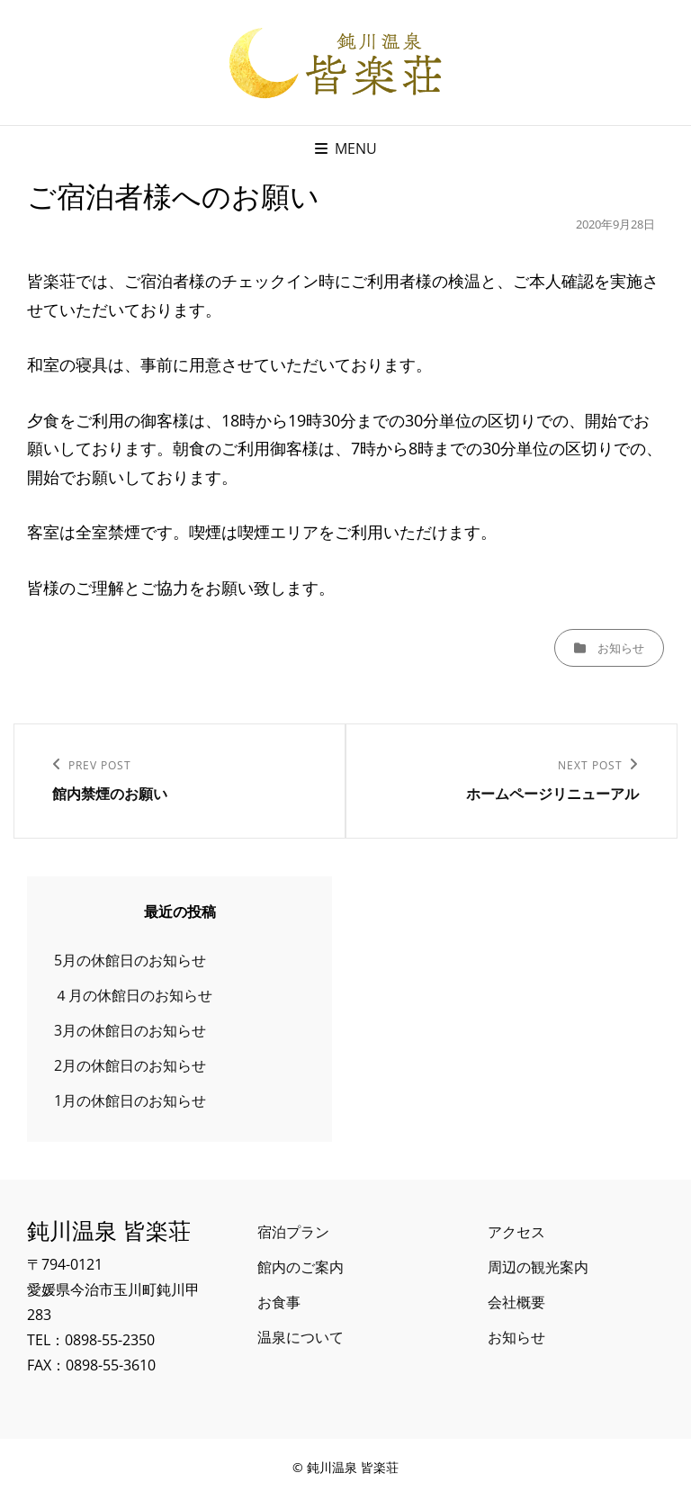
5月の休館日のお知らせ (130, 960)
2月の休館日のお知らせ (130, 1065)
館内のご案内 (300, 1267)
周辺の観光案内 (538, 1267)
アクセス (516, 1232)
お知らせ (620, 648)
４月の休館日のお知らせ (133, 995)
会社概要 (516, 1302)
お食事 (279, 1302)
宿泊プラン (293, 1232)
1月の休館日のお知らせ (130, 1100)
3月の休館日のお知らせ (130, 1030)
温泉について (300, 1337)
